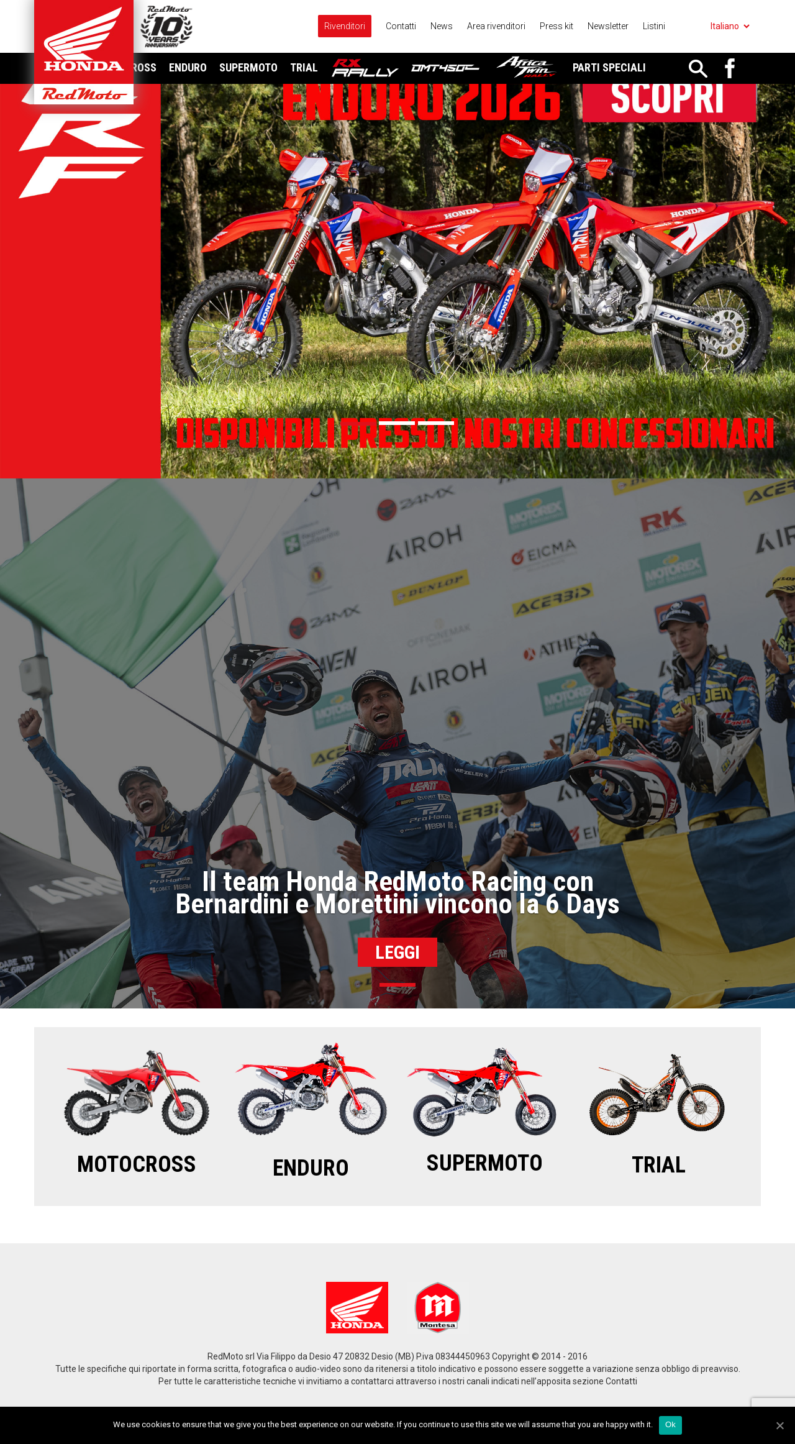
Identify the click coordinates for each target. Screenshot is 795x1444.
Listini (654, 26)
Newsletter (608, 26)
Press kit (556, 26)
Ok (670, 1424)
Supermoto (248, 67)
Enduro (188, 67)
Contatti (401, 26)
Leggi (397, 952)
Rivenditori (344, 26)
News (441, 26)
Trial (304, 67)
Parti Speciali (609, 67)
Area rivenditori (496, 26)
